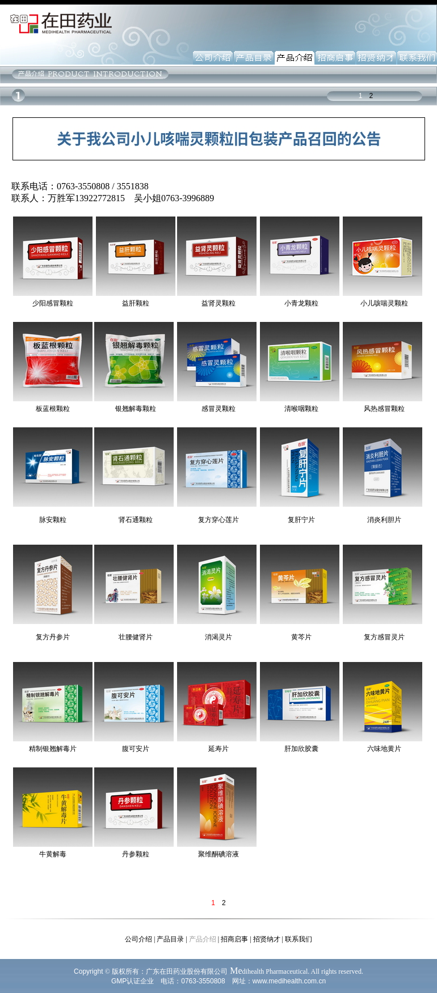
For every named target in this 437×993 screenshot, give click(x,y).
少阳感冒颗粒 (52, 303)
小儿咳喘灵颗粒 (384, 303)
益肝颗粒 (135, 303)
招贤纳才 (266, 939)
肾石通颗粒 (136, 520)
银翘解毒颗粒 (135, 409)
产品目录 (170, 939)
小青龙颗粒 (301, 303)
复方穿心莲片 (218, 520)
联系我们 (298, 939)
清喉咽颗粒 (301, 409)
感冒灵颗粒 (218, 409)
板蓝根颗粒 (53, 409)
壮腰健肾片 (136, 637)
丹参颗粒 (135, 854)
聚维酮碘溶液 (218, 854)
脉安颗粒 (52, 520)
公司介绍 (138, 939)
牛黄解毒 (52, 854)
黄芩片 (301, 637)
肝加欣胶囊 (301, 749)
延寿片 (218, 749)
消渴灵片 (218, 637)
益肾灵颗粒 (218, 303)
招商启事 (234, 939)
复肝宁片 (301, 520)
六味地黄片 (384, 749)
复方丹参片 (53, 637)
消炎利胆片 (384, 520)
